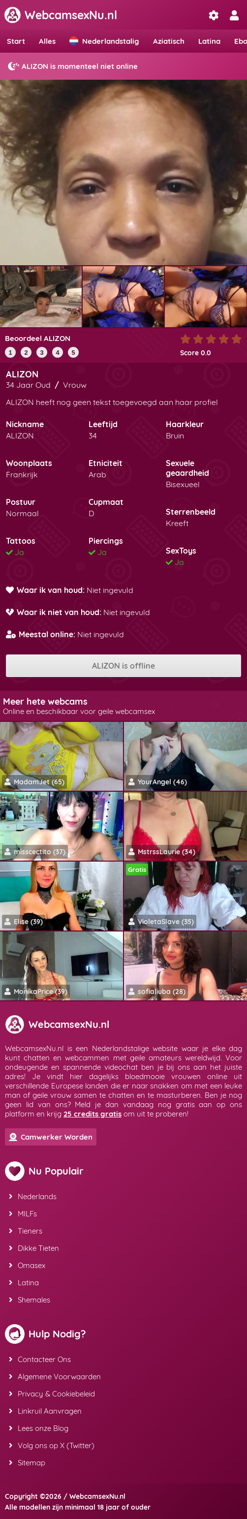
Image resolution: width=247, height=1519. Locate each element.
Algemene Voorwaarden (55, 1376)
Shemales (29, 1299)
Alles (47, 41)
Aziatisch (169, 41)
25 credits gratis (92, 1113)
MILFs (23, 1213)
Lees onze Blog (38, 1428)
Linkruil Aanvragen (45, 1411)
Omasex (27, 1265)
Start (16, 41)
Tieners (25, 1231)
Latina (209, 41)
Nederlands (33, 1196)
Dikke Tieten (34, 1248)
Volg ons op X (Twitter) (51, 1445)
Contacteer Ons (40, 1359)
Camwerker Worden (51, 1137)
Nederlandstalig (104, 41)
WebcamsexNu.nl (60, 15)
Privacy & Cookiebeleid (52, 1393)
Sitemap (27, 1462)
